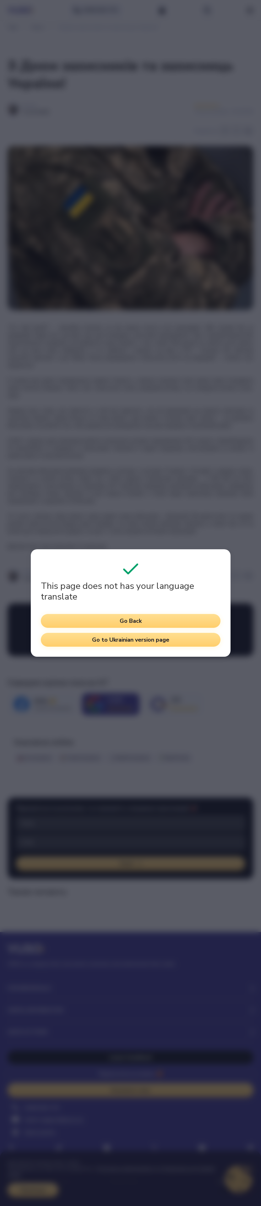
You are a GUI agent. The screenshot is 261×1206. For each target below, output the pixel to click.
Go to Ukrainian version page (130, 640)
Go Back (131, 621)
